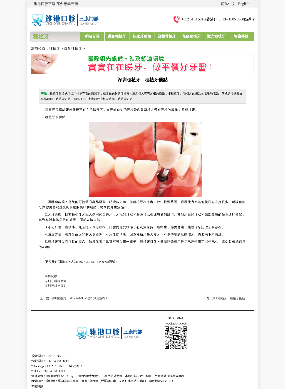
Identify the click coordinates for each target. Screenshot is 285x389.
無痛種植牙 (191, 36)
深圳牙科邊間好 (56, 285)
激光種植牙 (216, 36)
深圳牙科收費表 (56, 281)
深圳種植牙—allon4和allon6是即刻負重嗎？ (80, 298)
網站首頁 (92, 36)
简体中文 (228, 4)
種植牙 (54, 48)
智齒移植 (241, 36)
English (243, 4)
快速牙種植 (142, 36)
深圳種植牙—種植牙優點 (228, 298)
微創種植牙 (117, 36)
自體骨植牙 (167, 36)
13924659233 (86, 261)
